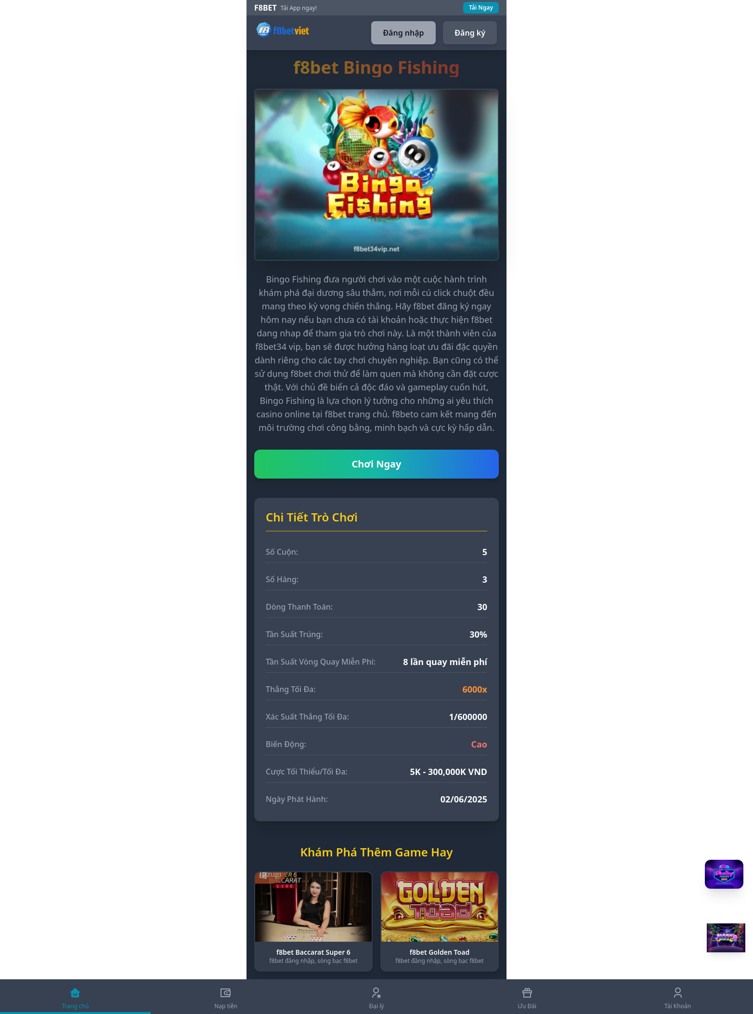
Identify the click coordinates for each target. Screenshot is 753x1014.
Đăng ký (469, 32)
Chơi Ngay (377, 463)
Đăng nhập (403, 32)
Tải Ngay (481, 7)
